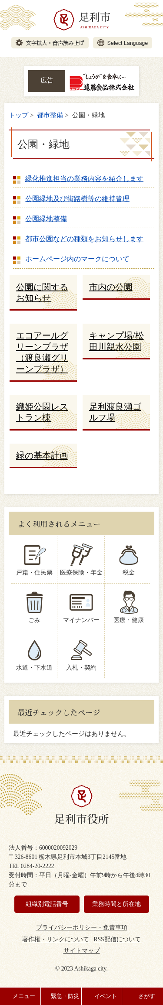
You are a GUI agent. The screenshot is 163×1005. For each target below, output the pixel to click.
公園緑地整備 (46, 218)
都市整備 (50, 115)
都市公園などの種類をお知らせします (84, 239)
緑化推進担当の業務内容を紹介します (84, 178)
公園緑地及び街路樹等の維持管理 (77, 198)
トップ (18, 115)
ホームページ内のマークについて (77, 259)
